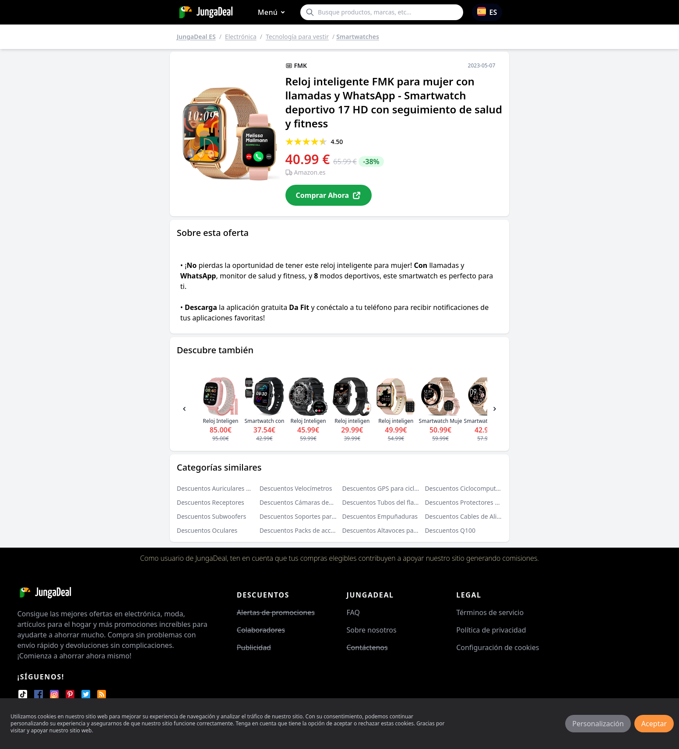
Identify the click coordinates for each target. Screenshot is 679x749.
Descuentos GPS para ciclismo (385, 488)
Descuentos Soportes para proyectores (315, 516)
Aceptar (654, 723)
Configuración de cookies (497, 647)
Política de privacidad (491, 630)
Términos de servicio (490, 612)
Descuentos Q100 (450, 530)
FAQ (353, 612)
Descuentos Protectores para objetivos (480, 502)
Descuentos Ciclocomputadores (470, 488)
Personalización (598, 723)
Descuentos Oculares (207, 530)
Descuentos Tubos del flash (381, 502)
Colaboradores (261, 630)
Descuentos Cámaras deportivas (306, 502)
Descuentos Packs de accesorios (306, 530)
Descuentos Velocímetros (296, 488)
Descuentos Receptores (210, 502)
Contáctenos (367, 647)
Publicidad (254, 647)
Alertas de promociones (276, 612)
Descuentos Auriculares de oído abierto (233, 488)
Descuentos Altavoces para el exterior (396, 530)
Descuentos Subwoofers (211, 516)
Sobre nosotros (372, 630)
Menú (273, 12)
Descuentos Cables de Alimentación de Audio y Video (501, 516)
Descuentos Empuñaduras (380, 516)
